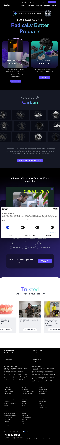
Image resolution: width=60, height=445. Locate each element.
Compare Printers (43, 389)
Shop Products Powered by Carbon (30, 160)
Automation (31, 247)
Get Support (34, 361)
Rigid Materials (7, 389)
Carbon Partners (9, 350)
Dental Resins (42, 399)
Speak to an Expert (44, 261)
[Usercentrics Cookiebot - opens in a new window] (52, 209)
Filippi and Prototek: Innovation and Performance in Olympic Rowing (15, 372)
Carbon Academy (35, 355)
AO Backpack (7, 401)
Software (24, 387)
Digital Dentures (42, 401)
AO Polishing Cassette (9, 399)
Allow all (49, 235)
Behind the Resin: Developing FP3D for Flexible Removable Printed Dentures (42, 372)
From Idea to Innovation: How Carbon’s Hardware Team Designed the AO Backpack (43, 378)
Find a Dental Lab (8, 359)
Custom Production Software (28, 391)
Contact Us (24, 423)
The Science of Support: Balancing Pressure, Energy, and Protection (43, 369)
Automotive (31, 243)
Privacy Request (20, 431)
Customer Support (41, 2)
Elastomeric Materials (9, 391)
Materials (7, 387)
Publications (28, 431)
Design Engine (31, 2)
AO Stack (6, 405)
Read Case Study (30, 329)
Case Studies (7, 419)
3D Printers (18, 243)
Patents (33, 431)
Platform (23, 5)
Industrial (45, 243)
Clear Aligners (45, 247)
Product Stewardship (36, 357)
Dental (41, 397)
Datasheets (6, 421)
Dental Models (17, 247)
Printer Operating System (27, 393)
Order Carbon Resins (36, 359)
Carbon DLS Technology (9, 413)
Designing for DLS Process (10, 415)
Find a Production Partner (9, 353)
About (54, 5)
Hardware (42, 387)
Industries (31, 5)
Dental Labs (41, 405)
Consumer (44, 238)
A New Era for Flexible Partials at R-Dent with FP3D (15, 374)
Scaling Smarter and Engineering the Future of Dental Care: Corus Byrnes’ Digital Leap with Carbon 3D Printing (16, 377)
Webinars (6, 423)
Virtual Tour (24, 419)
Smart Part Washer (43, 391)
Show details (53, 232)
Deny (10, 235)
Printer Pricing (42, 393)
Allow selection (30, 235)
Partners (39, 5)
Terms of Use (6, 431)
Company (24, 413)
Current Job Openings (26, 417)
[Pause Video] (52, 189)
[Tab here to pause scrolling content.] (30, 126)
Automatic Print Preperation (10, 403)
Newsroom (24, 421)
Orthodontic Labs (43, 407)
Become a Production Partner (10, 355)
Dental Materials (7, 393)
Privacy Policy (51, 218)
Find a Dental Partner (9, 357)
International (25, 2)
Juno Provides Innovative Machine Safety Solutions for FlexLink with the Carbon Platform (16, 380)
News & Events (7, 426)
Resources (47, 5)
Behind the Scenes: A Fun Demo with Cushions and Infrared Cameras (43, 375)
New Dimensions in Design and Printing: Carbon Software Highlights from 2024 (42, 381)
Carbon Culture (25, 415)
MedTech (32, 238)
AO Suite (6, 397)
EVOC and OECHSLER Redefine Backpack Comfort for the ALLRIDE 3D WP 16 (16, 369)
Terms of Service (34, 440)
